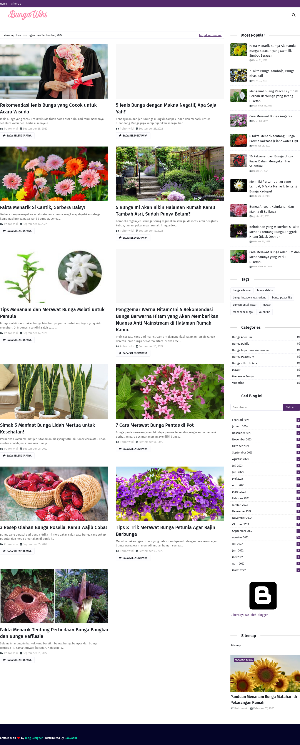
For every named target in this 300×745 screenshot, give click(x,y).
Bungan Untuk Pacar (245, 304)
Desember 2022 (266, 511)
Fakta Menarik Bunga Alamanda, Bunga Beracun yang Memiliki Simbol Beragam (273, 50)
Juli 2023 (266, 465)
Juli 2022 (266, 544)
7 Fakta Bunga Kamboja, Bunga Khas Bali (272, 73)
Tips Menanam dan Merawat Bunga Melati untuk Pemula (52, 313)
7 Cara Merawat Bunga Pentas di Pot (155, 425)
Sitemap (16, 3)
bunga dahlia (265, 290)
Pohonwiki (11, 128)
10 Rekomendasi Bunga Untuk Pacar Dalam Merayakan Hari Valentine (271, 161)
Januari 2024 (266, 426)
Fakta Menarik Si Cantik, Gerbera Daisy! (42, 207)
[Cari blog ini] (256, 407)
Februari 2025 (266, 419)
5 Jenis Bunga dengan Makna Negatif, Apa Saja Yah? (166, 108)
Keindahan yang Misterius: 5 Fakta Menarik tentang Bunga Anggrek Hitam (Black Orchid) (274, 232)
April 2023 (266, 485)
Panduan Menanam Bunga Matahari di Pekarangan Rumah (263, 699)
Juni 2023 (266, 472)
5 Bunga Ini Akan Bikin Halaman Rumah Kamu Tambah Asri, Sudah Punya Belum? (165, 210)
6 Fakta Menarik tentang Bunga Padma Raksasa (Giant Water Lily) (273, 138)
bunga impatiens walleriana (249, 297)
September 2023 (266, 452)
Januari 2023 (266, 504)
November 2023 (266, 439)
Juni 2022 (266, 550)
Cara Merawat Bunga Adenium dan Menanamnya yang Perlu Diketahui (274, 257)
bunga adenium (242, 290)
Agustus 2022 (266, 537)
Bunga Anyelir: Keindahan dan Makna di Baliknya (271, 209)
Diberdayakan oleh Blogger (263, 613)
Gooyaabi (71, 738)
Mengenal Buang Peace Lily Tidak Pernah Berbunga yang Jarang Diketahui (273, 96)
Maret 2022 (266, 570)
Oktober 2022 (266, 524)
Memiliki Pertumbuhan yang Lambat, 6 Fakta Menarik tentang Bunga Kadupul (273, 186)
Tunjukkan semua (210, 35)
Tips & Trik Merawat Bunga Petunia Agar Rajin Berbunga (165, 530)
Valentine (264, 312)
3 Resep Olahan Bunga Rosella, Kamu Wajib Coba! (53, 527)
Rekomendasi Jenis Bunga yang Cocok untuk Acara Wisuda (48, 108)
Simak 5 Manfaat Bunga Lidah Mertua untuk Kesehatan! (47, 428)
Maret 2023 (266, 491)
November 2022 (266, 517)
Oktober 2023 (266, 446)
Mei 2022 (266, 557)
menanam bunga (243, 312)
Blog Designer (34, 738)
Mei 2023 (266, 478)
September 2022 (266, 531)
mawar (267, 304)
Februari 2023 (266, 498)
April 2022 (266, 563)
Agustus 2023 (266, 459)
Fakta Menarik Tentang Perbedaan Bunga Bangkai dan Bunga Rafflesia (54, 633)
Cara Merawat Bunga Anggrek (270, 116)
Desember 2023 (266, 433)
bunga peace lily (282, 297)
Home (3, 3)
